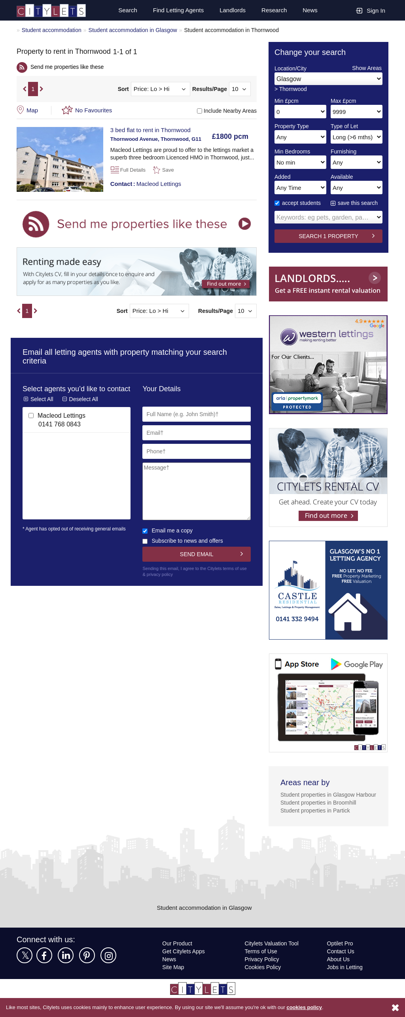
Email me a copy (167, 532)
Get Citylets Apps (184, 961)
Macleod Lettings (147, 185)
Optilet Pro (341, 953)
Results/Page (210, 91)
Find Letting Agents (175, 10)
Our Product (178, 953)
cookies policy (315, 1007)
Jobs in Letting (345, 977)
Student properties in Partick (317, 820)
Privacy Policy (261, 969)
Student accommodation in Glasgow (138, 30)
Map (32, 112)
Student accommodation (53, 30)
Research (273, 10)
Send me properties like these (68, 68)
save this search (358, 204)
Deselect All (84, 409)
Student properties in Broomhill (321, 812)
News (310, 10)
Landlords (231, 10)
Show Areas (367, 70)
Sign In (370, 10)
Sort (123, 91)
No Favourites (94, 112)
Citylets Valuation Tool (272, 953)
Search (123, 10)
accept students (298, 204)
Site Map (173, 977)
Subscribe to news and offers (184, 542)
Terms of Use (261, 961)
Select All (41, 409)
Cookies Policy (262, 977)
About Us (338, 969)
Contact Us (341, 961)
